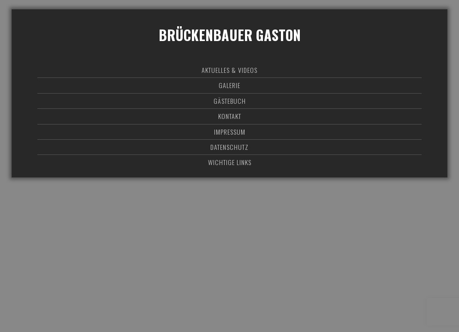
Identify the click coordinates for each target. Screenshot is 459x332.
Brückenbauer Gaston (230, 34)
